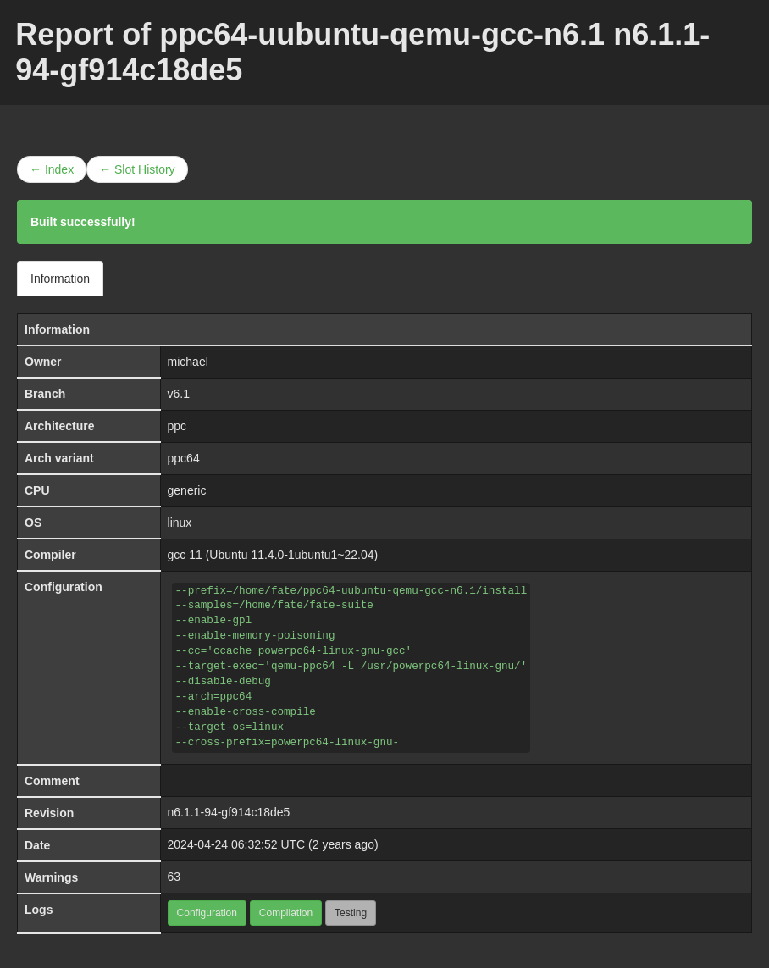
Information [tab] (60, 278)
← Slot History (136, 169)
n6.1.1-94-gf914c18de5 (229, 812)
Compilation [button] (286, 913)
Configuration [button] (207, 913)
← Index (52, 169)
